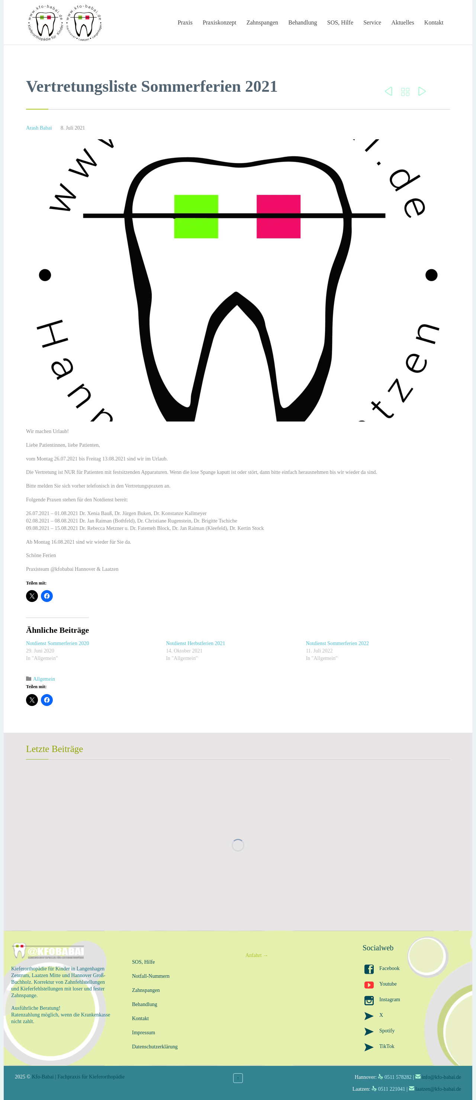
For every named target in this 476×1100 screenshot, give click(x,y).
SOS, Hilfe (143, 962)
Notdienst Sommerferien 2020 (57, 643)
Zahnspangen (146, 990)
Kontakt (140, 1018)
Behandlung (144, 1004)
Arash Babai (39, 128)
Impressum (143, 1032)
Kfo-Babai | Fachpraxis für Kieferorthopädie (78, 1077)
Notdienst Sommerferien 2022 (337, 643)
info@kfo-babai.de (441, 1077)
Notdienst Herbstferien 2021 (195, 643)
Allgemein (44, 679)
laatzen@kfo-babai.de (438, 1089)
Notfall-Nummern (151, 976)
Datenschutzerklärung (155, 1046)
